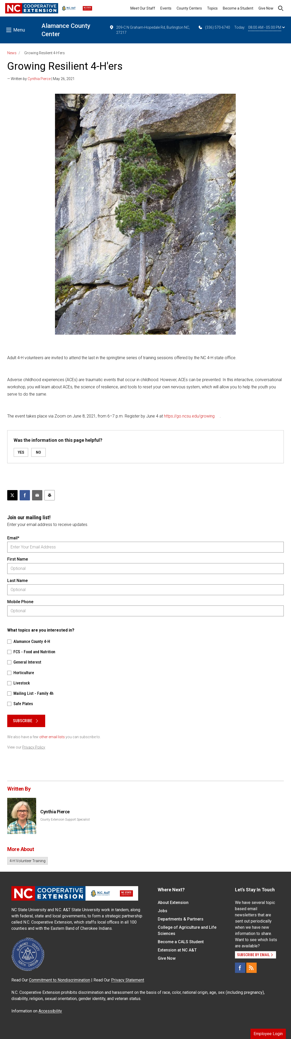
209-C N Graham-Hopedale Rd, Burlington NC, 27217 (149, 30)
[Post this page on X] (12, 495)
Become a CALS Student (181, 941)
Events (165, 8)
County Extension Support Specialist (65, 819)
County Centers (189, 8)
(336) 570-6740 (214, 27)
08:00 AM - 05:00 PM (266, 27)
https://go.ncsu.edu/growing (189, 416)
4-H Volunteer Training (27, 861)
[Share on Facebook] (25, 495)
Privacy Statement (127, 980)
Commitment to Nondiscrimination (59, 980)
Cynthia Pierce (39, 79)
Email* (13, 538)
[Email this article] (37, 495)
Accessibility (50, 1011)
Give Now (265, 8)
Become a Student (238, 8)
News (12, 53)
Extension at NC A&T (177, 950)
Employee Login (268, 1033)
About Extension (173, 902)
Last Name (17, 580)
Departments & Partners (180, 919)
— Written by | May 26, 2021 (41, 79)
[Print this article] (49, 495)
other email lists (52, 737)
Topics (212, 8)
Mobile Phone (20, 601)
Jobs (162, 910)
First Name (17, 559)
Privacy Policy (33, 747)
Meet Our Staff (142, 8)
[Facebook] (240, 968)
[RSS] (251, 968)
